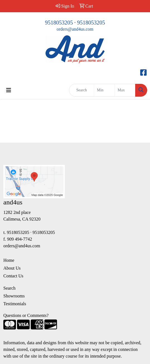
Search (9, 288)
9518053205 (59, 22)
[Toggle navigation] (9, 90)
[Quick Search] (81, 90)
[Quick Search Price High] (125, 90)
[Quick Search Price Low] (104, 90)
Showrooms (14, 296)
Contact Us (13, 275)
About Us (12, 268)
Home (8, 260)
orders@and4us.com (75, 29)
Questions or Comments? (26, 315)
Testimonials (14, 303)
